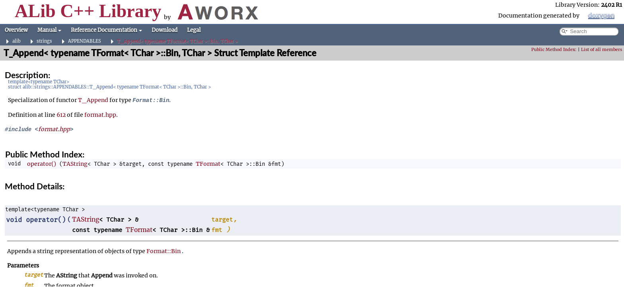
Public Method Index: (554, 49)
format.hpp (100, 114)
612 (61, 114)
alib (16, 41)
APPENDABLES (84, 41)
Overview (16, 30)
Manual (49, 30)
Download (164, 30)
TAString (75, 163)
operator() (41, 163)
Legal (194, 30)
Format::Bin (163, 251)
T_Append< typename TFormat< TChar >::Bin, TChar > (177, 41)
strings (44, 41)
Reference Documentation (106, 30)
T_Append (93, 100)
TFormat (208, 163)
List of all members (601, 49)
